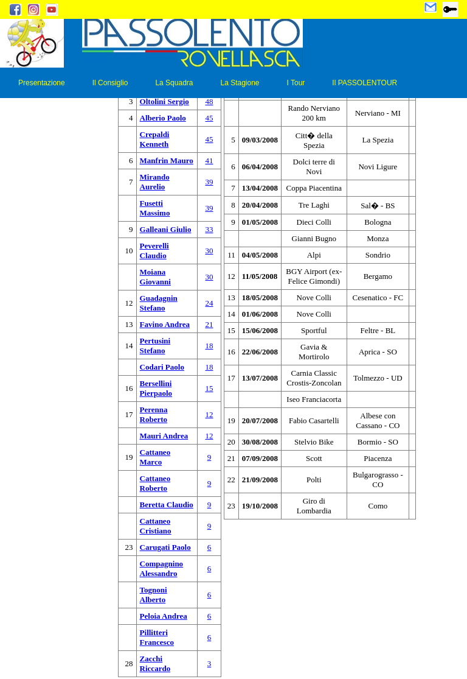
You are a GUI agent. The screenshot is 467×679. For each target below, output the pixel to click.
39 (209, 181)
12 (209, 414)
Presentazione (41, 83)
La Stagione (239, 83)
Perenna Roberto (154, 414)
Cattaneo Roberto (155, 483)
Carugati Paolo (165, 547)
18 (209, 345)
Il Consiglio (110, 83)
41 (209, 160)
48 (209, 101)
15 (209, 388)
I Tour (296, 83)
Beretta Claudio (166, 504)
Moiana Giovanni (155, 276)
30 (209, 250)
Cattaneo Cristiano (155, 525)
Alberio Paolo (163, 117)
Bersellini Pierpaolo (156, 388)
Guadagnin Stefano (159, 303)
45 (209, 117)
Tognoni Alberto (153, 594)
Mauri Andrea (164, 435)
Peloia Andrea (163, 616)
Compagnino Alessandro (162, 568)
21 (209, 324)
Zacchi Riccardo (155, 663)
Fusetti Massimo (155, 208)
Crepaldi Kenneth (155, 139)
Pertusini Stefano (155, 345)
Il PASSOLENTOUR (364, 83)
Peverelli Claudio (154, 250)
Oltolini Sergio (164, 101)
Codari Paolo (162, 366)
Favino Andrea (165, 324)
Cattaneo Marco (155, 457)
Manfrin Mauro (166, 160)
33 (209, 229)
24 (209, 303)
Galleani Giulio (166, 229)
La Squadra (174, 83)
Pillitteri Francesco (157, 637)
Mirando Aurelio (155, 181)
